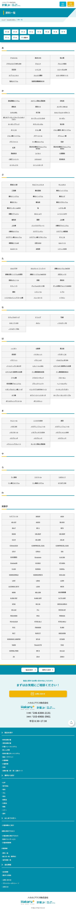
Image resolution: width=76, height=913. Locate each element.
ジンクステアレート (38, 225)
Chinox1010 (14, 545)
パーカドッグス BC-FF (13, 366)
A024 (62, 516)
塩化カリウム (13, 81)
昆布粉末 (62, 159)
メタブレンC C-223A (38, 432)
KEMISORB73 (38, 575)
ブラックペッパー (38, 383)
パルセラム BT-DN (62, 360)
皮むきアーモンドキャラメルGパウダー (13, 118)
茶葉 (38, 280)
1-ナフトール (14, 516)
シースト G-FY (62, 214)
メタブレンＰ (62, 438)
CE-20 (62, 540)
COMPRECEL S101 (38, 545)
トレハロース (38, 298)
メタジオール (13, 432)
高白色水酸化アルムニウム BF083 (38, 147)
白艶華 (38, 348)
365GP (38, 516)
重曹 (38, 220)
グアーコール (38, 136)
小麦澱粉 (62, 153)
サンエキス (62, 185)
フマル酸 (14, 378)
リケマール (38, 477)
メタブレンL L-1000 (62, 432)
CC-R (14, 540)
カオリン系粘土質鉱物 (38, 101)
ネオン (38, 323)
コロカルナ (38, 159)
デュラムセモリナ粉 (38, 286)
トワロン (62, 298)
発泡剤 (14, 354)
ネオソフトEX (13, 323)
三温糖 (14, 190)
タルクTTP (13, 268)
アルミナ (38, 64)
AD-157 (13, 522)
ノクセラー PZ (62, 323)
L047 (13, 581)
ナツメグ (38, 317)
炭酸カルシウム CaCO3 (62, 268)
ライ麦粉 (14, 477)
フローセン (62, 378)
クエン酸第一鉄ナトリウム (62, 130)
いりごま (38, 69)
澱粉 (13, 292)
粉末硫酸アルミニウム (14, 383)
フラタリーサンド (38, 378)
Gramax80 (13, 563)
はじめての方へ (11, 19)
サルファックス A (38, 185)
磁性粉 (14, 220)
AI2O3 (38, 522)
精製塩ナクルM (14, 243)
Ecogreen (38, 557)
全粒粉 (38, 249)
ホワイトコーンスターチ (38, 395)
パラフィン (13, 360)
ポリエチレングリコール (14, 401)
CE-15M (38, 540)
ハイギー (14, 348)
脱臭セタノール (14, 280)
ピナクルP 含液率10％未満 (62, 366)
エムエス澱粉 (38, 75)
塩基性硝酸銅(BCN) (38, 81)
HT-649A (62, 563)
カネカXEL (13, 112)
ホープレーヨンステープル (62, 395)
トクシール (38, 292)
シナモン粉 (62, 208)
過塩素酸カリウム (14, 101)
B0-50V (62, 522)
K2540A (38, 569)
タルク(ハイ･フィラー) (38, 268)
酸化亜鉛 (38, 190)
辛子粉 (38, 112)
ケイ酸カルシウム (38, 142)
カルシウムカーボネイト (62, 112)
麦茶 (62, 421)
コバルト (38, 153)
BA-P (14, 528)
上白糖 (62, 220)
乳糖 (62, 317)
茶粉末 (62, 280)
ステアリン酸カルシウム (14, 237)
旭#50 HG (38, 58)
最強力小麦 (13, 185)
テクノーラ (13, 286)
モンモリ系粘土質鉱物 (38, 444)
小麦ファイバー (14, 159)
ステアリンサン (38, 231)
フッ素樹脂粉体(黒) (38, 372)
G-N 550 (62, 557)
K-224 (14, 569)
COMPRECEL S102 (62, 545)
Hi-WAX (38, 563)
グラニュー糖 (62, 136)
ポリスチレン (38, 401)
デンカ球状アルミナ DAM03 (62, 286)
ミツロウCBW (38, 421)
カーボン (62, 118)
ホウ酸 (14, 395)
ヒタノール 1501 (38, 366)
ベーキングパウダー (62, 389)
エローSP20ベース (62, 75)
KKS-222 (62, 575)
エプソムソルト (14, 75)
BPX (62, 528)
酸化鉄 (38, 202)
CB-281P (38, 534)
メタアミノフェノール (38, 426)
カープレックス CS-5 (38, 118)
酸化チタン (13, 202)
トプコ (62, 292)
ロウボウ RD (62, 483)
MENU (62, 5)
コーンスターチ (38, 165)
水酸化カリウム (14, 231)
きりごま (14, 130)
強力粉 (62, 124)
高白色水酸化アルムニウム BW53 (62, 147)
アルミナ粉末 (62, 64)
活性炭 (62, 101)
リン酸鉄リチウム (38, 483)
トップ (3, 19)
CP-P (13, 551)
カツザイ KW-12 (62, 107)
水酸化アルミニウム (62, 225)
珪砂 (62, 142)
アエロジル (13, 58)
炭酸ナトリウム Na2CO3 (38, 274)
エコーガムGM (62, 69)
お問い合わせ (71, 5)
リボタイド (62, 477)
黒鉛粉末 (14, 153)
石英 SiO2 (38, 243)
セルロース (13, 249)
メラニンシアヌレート (14, 444)
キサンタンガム (38, 124)
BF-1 (38, 528)
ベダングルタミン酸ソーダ (13, 389)
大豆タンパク (62, 274)
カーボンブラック (14, 124)
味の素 (62, 58)
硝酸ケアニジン (14, 214)
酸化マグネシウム (62, 202)
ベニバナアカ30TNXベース (38, 389)
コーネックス (13, 165)
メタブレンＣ (38, 438)
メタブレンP (14, 438)
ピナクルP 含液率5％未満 (13, 372)
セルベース (62, 243)
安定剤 (14, 69)
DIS (62, 551)
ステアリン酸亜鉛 (62, 231)
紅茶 (13, 147)
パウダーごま (62, 354)
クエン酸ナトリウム (13, 136)
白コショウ (38, 214)
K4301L (62, 569)
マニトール (13, 421)
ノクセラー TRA (14, 329)
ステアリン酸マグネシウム (38, 237)
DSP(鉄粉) (13, 557)
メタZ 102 (14, 426)
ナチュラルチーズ (14, 317)
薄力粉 (62, 348)
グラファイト (13, 142)
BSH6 (14, 534)
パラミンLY (38, 360)
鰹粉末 (14, 107)
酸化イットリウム (62, 190)
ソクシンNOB (62, 249)
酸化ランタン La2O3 (14, 208)
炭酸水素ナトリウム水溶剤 (13, 274)
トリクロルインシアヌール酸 (13, 298)
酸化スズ (62, 196)
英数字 (25, 37)
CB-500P (62, 534)
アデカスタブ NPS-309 (13, 64)
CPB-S (38, 551)
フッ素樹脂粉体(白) (62, 372)
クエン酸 (38, 130)
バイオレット (38, 354)
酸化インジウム (14, 196)
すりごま (62, 237)
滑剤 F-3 (38, 107)
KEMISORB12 (13, 575)
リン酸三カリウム (14, 483)
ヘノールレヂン (62, 383)
